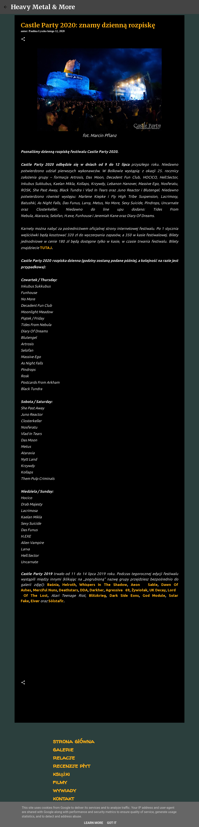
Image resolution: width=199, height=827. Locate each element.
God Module (154, 595)
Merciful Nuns (45, 590)
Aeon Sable (144, 585)
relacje (64, 757)
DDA (84, 590)
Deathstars (68, 590)
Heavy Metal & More (43, 7)
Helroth (69, 585)
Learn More (93, 823)
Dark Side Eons (124, 595)
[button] (23, 39)
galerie (63, 749)
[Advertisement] (99, 643)
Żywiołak (140, 590)
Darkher (97, 590)
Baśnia (53, 585)
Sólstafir (56, 601)
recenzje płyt (71, 765)
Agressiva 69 (118, 590)
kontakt (63, 798)
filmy (60, 782)
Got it (111, 823)
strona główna (73, 741)
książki (61, 774)
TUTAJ (46, 248)
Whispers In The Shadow (103, 585)
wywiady (64, 790)
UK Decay (157, 590)
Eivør (35, 601)
